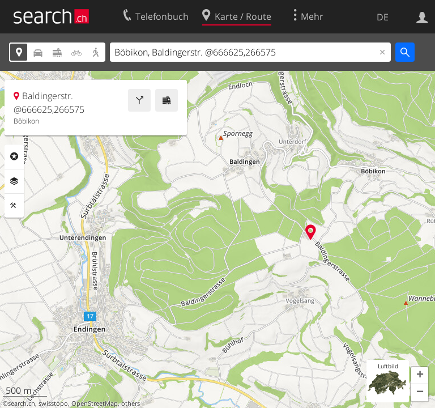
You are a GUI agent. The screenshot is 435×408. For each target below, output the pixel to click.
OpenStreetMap (94, 403)
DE (383, 17)
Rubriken (14, 156)
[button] (419, 375)
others (130, 403)
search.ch (21, 403)
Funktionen (14, 206)
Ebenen (14, 181)
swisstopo (53, 403)
